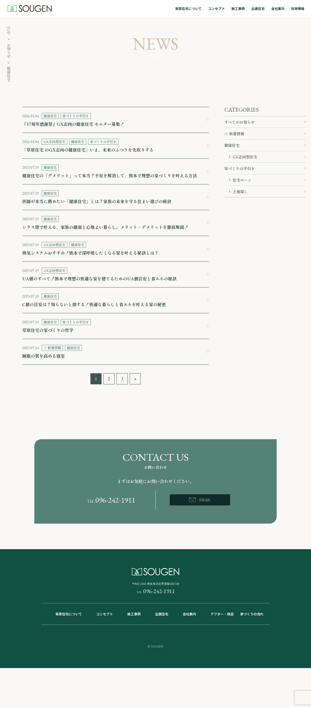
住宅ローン (242, 180)
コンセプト (216, 8)
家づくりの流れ (251, 614)
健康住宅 (232, 145)
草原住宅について (188, 8)
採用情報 (297, 8)
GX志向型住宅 (245, 157)
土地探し (240, 191)
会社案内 (277, 8)
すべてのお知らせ (239, 122)
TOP (9, 30)
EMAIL (205, 499)
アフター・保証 (222, 614)
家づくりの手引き (239, 168)
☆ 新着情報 (234, 133)
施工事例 (238, 8)
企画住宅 (258, 8)
